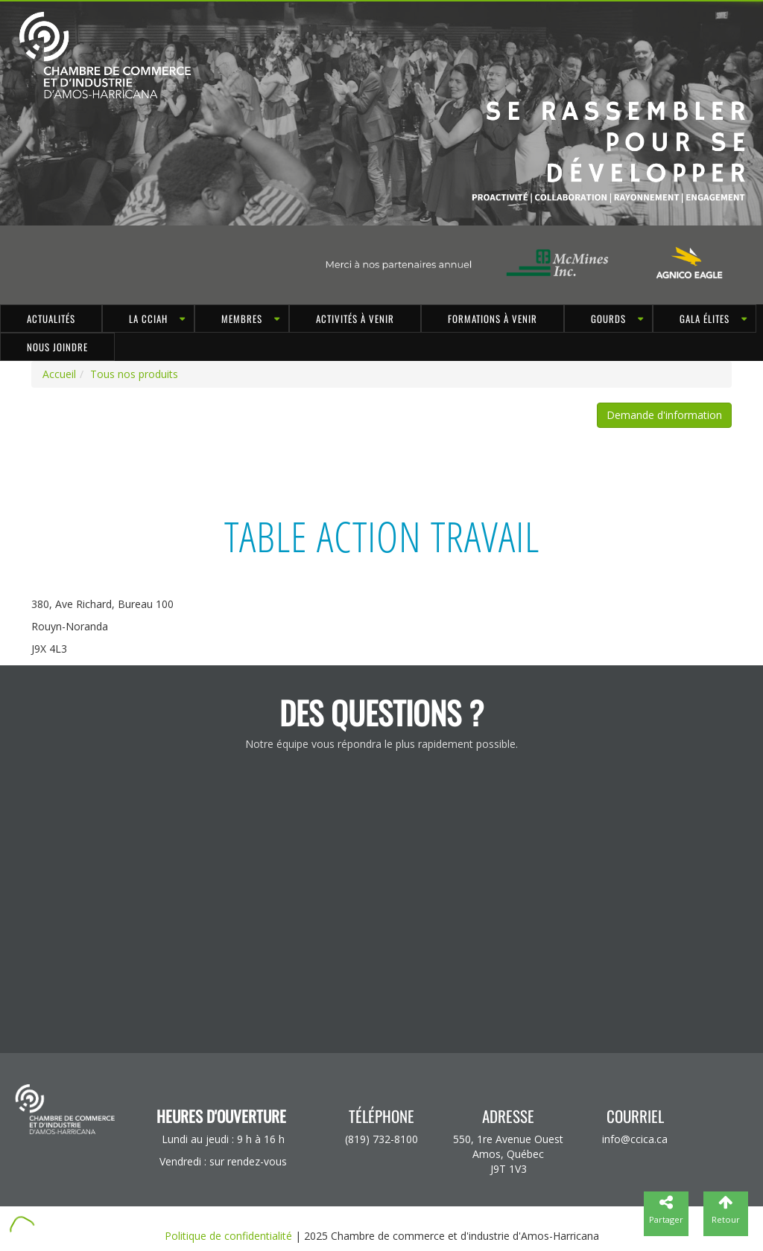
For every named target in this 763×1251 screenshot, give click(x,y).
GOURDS (608, 318)
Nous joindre (57, 346)
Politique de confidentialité (228, 1236)
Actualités (51, 318)
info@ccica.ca (635, 1139)
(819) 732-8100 (381, 1139)
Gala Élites (704, 318)
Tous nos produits (134, 374)
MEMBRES (241, 318)
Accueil (59, 374)
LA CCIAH (148, 318)
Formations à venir (492, 318)
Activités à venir (355, 318)
